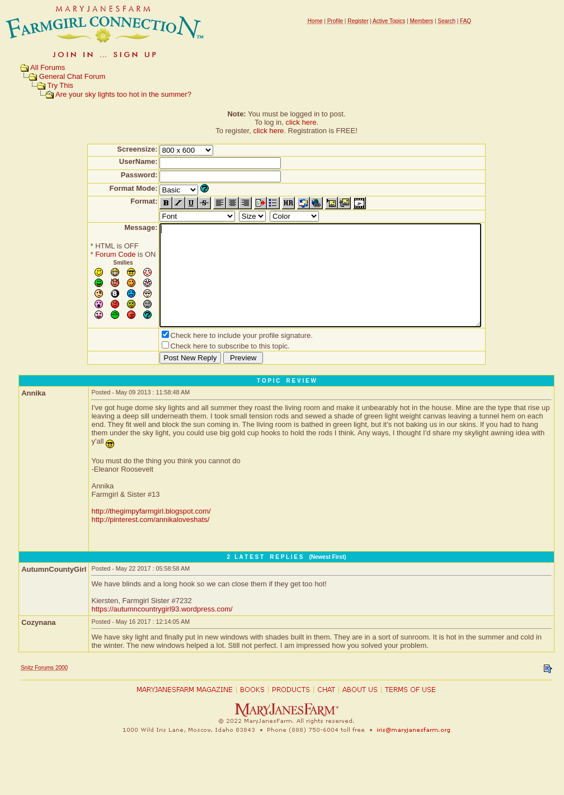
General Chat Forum (72, 76)
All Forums (47, 67)
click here (301, 122)
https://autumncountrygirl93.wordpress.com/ (161, 629)
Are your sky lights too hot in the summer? (123, 94)
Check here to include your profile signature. (222, 355)
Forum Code (96, 254)
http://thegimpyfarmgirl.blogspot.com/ (150, 531)
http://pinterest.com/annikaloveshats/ (150, 539)
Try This (60, 85)
